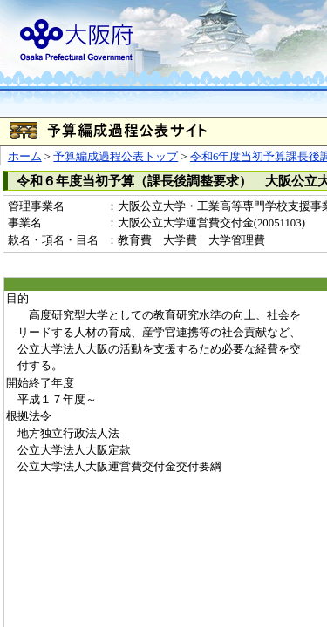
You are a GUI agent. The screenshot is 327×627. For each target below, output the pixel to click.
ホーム (25, 157)
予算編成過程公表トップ (115, 157)
